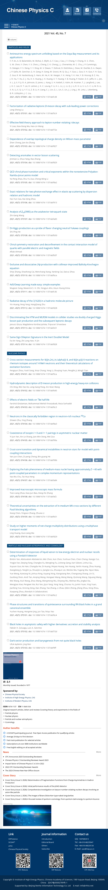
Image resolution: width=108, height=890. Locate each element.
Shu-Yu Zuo (28, 179)
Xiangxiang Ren (63, 573)
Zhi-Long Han (27, 340)
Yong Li (50, 370)
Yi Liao (13, 126)
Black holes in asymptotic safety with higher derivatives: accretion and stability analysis (55, 624)
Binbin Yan (15, 559)
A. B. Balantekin (24, 61)
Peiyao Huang (57, 566)
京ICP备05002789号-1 (57, 882)
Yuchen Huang (16, 611)
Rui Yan (39, 584)
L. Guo (80, 71)
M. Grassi (54, 71)
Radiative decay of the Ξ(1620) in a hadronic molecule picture (41, 300)
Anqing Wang (39, 577)
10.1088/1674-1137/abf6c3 (44, 407)
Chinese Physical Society (15, 694)
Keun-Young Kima (62, 288)
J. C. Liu (27, 93)
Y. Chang (79, 61)
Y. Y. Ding (34, 68)
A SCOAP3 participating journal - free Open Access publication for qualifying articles (40, 733)
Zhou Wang (36, 580)
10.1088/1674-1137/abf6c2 (44, 595)
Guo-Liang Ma (27, 533)
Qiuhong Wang (80, 577)
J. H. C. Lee (14, 86)
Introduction (47, 839)
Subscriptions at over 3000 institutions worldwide (27, 744)
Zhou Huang (95, 566)
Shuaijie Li (37, 570)
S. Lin (64, 89)
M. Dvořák (85, 68)
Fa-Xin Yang (15, 340)
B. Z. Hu (95, 75)
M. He (44, 75)
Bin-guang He (44, 456)
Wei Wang (14, 580)
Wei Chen (47, 559)
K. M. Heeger (54, 75)
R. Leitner (32, 86)
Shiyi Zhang (15, 271)
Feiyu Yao (49, 611)
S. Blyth (45, 61)
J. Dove (76, 68)
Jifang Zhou (82, 588)
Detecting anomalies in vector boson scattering (34, 155)
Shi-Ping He (15, 231)
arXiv (10, 846)
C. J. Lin (49, 89)
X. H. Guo (88, 71)
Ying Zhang (27, 420)
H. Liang (41, 89)
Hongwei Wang (53, 577)
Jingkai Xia (85, 580)
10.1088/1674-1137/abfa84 (44, 480)
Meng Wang (66, 577)
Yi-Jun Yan (14, 436)
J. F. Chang (69, 61)
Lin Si (91, 573)
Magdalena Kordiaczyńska (35, 324)
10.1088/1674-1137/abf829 (44, 162)
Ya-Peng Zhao (16, 179)
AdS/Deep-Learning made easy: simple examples (35, 284)
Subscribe (46, 849)
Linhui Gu (87, 562)
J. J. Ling (71, 89)
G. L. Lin (57, 89)
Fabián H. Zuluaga (18, 628)
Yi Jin (37, 340)
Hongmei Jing (30, 611)
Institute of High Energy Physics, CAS (20, 697)
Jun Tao (41, 611)
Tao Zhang (51, 588)
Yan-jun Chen (16, 456)
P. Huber (80, 79)
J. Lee (97, 82)
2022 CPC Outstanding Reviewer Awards (21, 767)
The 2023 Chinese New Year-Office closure (22, 770)
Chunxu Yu (69, 584)
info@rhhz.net (86, 885)
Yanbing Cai (57, 271)
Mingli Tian (83, 370)
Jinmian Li (14, 159)
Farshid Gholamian (18, 403)
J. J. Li (65, 86)
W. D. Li (97, 86)
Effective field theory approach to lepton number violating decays (44, 122)
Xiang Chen (15, 513)
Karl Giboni (77, 562)
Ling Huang (15, 533)
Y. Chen (24, 64)
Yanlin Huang (82, 566)
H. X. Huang (36, 79)
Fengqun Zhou (16, 370)
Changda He (35, 566)
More (98, 752)
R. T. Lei (24, 86)
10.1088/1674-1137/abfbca (44, 275)
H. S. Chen (89, 61)
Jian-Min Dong (39, 436)
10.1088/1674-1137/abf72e (44, 129)
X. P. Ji (18, 82)
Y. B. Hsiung (85, 75)
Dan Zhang (41, 588)
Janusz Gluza (16, 324)
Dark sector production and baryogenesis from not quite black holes (45, 640)
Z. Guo (13, 75)
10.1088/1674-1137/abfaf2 (44, 496)
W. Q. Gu (63, 71)
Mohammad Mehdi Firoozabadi (42, 403)
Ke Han (25, 566)
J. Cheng (42, 64)
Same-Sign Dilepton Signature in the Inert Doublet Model (39, 337)
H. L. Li (59, 86)
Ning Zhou (93, 588)
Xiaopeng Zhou (17, 591)
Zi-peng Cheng (30, 456)
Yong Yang (58, 584)
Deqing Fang (26, 562)
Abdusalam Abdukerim (31, 559)
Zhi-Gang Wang (17, 215)
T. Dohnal (56, 68)
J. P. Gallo (14, 71)
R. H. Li (78, 86)
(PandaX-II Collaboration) (36, 591)
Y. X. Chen (33, 64)
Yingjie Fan (15, 562)
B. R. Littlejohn (16, 93)
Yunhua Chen (69, 559)
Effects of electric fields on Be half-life (29, 399)
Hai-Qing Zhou (29, 199)
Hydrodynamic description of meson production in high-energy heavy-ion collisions (54, 383)
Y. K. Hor (75, 75)
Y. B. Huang (70, 79)
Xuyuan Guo (15, 566)
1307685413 (84, 839)
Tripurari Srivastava (57, 324)
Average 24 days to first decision (20, 736)
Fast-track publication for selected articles (24, 740)
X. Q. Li (20, 89)
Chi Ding (14, 387)
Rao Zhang (35, 159)
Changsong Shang (79, 573)
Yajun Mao (93, 570)
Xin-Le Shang (26, 436)
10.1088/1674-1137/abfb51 (44, 516)
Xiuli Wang (25, 580)
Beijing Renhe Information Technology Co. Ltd (49, 885)
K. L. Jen (98, 79)
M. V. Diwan (45, 68)
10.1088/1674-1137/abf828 (44, 344)
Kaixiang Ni (25, 573)
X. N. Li (13, 89)
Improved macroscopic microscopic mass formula (36, 489)
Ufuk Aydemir (16, 644)
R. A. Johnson (28, 82)
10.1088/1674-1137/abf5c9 (44, 113)
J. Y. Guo (72, 71)
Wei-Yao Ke (24, 387)
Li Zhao (60, 588)
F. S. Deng (24, 68)
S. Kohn (66, 82)
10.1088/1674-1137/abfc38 (44, 97)
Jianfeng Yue (15, 588)
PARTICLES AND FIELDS (18, 47)
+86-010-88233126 (86, 845)
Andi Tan (28, 577)
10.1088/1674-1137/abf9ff (44, 647)
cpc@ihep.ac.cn (88, 849)
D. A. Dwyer (96, 68)
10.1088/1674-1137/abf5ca (44, 374)
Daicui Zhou (69, 271)
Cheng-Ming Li (41, 179)
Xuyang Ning (49, 573)
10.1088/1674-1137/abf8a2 (44, 182)
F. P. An (13, 61)
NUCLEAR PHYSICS (16, 353)
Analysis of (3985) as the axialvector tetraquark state (38, 211)
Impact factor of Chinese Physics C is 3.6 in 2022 (24, 763)
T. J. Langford (88, 82)
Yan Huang (70, 566)
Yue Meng (14, 573)
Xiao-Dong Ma (23, 126)
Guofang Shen (16, 577)
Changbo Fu (39, 562)
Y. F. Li (27, 89)
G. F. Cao (54, 61)
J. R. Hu (13, 79)
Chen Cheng (82, 559)
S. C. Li (90, 86)
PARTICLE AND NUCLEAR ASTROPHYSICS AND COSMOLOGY (35, 545)
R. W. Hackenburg (25, 75)
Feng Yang (25, 304)
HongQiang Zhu (38, 304)
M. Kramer (76, 82)
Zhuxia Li (40, 513)
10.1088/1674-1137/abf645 (44, 390)
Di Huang (46, 566)
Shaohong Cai (28, 271)
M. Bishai (36, 61)
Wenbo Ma (71, 570)
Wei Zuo (51, 436)
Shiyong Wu (62, 580)
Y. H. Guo (97, 71)
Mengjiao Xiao (16, 584)
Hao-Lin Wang (37, 126)
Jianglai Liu (48, 570)
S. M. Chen (15, 64)
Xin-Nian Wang (53, 387)
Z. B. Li (34, 89)
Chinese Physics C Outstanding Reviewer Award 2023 (26, 760)
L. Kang (47, 82)
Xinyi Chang (40, 370)
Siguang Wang (94, 577)
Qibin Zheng (70, 588)
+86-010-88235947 (86, 842)
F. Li (53, 86)
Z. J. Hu (26, 79)
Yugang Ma (82, 570)
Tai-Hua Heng (28, 476)
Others (44, 845)
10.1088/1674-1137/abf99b (44, 460)
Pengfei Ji (72, 370)
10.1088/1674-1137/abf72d (44, 631)
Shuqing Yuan (60, 370)
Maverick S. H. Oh (32, 288)
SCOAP (11, 842)
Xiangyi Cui (94, 559)
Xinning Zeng (28, 588)
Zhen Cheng (15, 142)
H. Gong (45, 71)
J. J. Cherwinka (65, 64)
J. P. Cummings (89, 64)
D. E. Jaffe (89, 79)
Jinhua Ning (37, 573)
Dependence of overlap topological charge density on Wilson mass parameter (50, 139)
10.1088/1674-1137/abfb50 (44, 235)
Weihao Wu (74, 580)
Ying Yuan (91, 584)
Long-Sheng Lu (17, 109)
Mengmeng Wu (49, 580)
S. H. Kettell (57, 82)
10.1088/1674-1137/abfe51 (44, 328)
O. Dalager (14, 68)
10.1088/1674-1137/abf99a (44, 440)
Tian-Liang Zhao (17, 493)
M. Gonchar (24, 71)
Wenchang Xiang (43, 271)
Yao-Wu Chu (15, 476)
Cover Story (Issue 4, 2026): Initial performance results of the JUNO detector (36, 786)
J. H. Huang (47, 79)
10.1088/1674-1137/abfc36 (44, 291)
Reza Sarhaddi (65, 403)
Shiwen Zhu (15, 420)
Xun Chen (57, 559)
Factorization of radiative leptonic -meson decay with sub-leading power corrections (54, 106)
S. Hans (37, 75)
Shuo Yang (25, 159)
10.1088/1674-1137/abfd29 (44, 536)
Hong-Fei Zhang (45, 493)
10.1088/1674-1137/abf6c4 (44, 615)
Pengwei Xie (29, 584)
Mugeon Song (16, 288)
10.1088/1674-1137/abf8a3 (44, 423)
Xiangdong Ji (15, 570)
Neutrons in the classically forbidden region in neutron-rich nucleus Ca (47, 416)
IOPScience (13, 839)
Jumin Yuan (80, 584)
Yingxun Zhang (28, 513)
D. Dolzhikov (66, 68)
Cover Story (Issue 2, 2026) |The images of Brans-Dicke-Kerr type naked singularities (39, 795)
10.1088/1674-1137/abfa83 (44, 219)
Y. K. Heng (65, 75)
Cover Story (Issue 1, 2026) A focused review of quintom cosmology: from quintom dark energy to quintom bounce (52, 799)
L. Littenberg (91, 89)
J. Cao (61, 61)
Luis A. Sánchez (35, 628)
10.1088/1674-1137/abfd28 (44, 308)
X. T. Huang (59, 79)
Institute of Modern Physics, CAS (18, 701)
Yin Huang (14, 304)
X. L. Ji (12, 82)
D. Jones (39, 82)
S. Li (84, 86)
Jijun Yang (48, 584)
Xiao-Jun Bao (31, 493)
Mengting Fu (51, 562)
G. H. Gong (36, 71)
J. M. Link (80, 89)
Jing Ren (27, 644)
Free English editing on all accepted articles (24, 747)
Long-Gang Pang (37, 387)
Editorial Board (48, 842)
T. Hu (19, 79)
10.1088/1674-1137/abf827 (44, 146)
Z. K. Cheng (52, 64)
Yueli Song (29, 370)
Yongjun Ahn (47, 288)
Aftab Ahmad (16, 251)
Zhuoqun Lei (60, 570)
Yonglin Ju (26, 570)
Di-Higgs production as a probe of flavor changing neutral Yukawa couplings (49, 228)
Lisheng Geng (64, 562)
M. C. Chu (77, 64)
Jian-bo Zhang (28, 142)
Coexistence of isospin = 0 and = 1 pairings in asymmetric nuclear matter (49, 432)
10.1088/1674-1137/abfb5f (44, 255)
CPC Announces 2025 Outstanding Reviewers (23, 756)
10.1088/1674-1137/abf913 (44, 202)
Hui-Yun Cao (15, 199)
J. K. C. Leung (44, 86)
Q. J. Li (71, 86)
